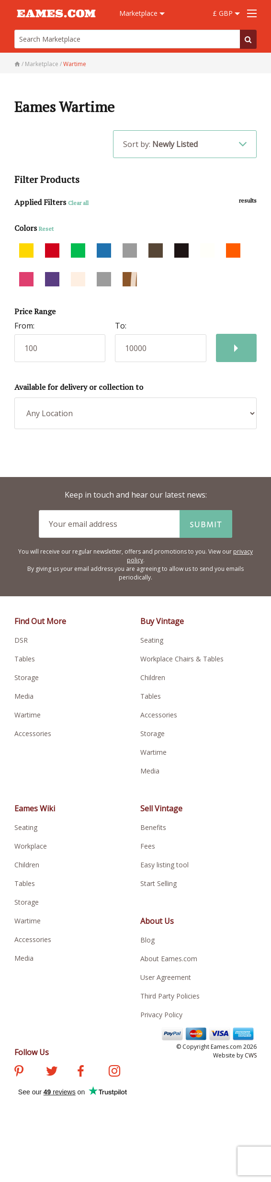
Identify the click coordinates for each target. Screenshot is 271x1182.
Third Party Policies (170, 995)
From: (24, 326)
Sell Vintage (161, 808)
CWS (251, 1055)
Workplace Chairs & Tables (182, 658)
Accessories (32, 733)
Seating (151, 640)
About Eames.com (168, 958)
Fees (147, 846)
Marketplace (142, 13)
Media (24, 696)
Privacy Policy (161, 1014)
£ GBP (226, 13)
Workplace (30, 846)
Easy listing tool (164, 864)
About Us (157, 921)
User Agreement (165, 977)
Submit (206, 524)
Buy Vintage (162, 621)
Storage (26, 677)
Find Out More (40, 621)
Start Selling (158, 883)
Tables (24, 658)
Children (152, 677)
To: (120, 326)
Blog (147, 939)
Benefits (153, 827)
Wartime (27, 714)
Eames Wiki (34, 808)
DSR (21, 640)
